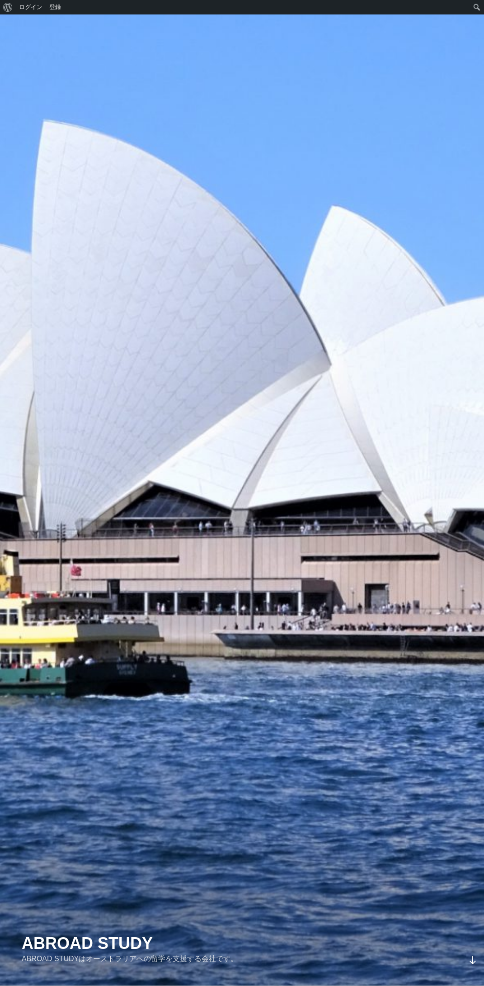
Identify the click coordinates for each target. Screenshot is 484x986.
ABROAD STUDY (87, 943)
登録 (55, 7)
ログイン (30, 7)
